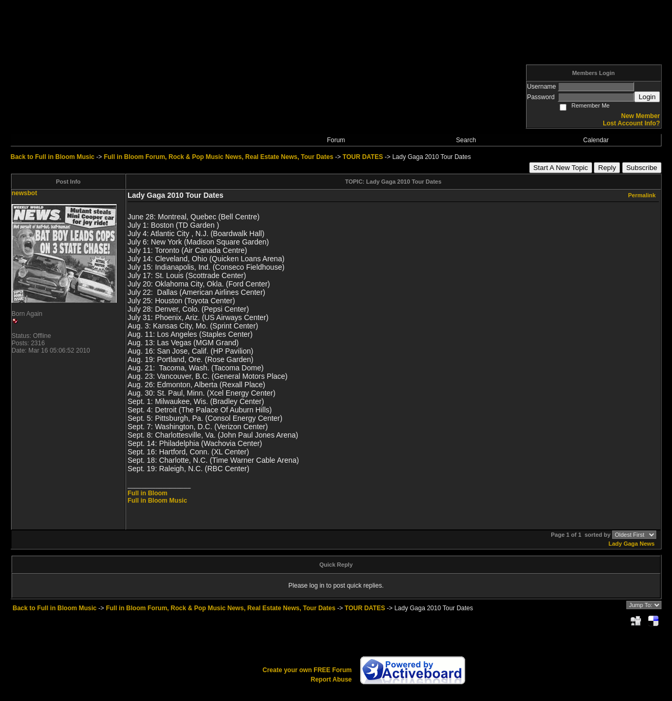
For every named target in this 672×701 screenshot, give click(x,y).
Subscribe (641, 168)
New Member (640, 116)
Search (466, 140)
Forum (336, 140)
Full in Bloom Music (157, 500)
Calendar (596, 140)
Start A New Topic (560, 168)
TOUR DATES (363, 157)
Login (647, 97)
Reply (607, 168)
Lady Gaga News (631, 543)
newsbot (24, 193)
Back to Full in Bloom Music (52, 157)
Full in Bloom (147, 493)
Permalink (642, 195)
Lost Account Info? (631, 123)
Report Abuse (331, 679)
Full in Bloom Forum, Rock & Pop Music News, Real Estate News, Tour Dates (218, 157)
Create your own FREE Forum (307, 670)
